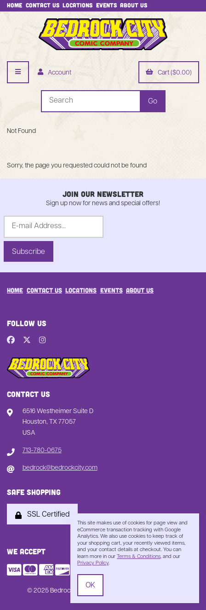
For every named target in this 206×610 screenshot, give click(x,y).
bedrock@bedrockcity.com (60, 468)
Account (54, 73)
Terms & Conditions (138, 556)
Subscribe (28, 252)
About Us (133, 5)
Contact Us (42, 5)
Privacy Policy (93, 563)
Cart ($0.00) (169, 73)
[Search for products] (90, 101)
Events (106, 5)
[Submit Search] (153, 101)
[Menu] (18, 72)
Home (14, 5)
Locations (77, 5)
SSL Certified (42, 515)
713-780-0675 (42, 450)
